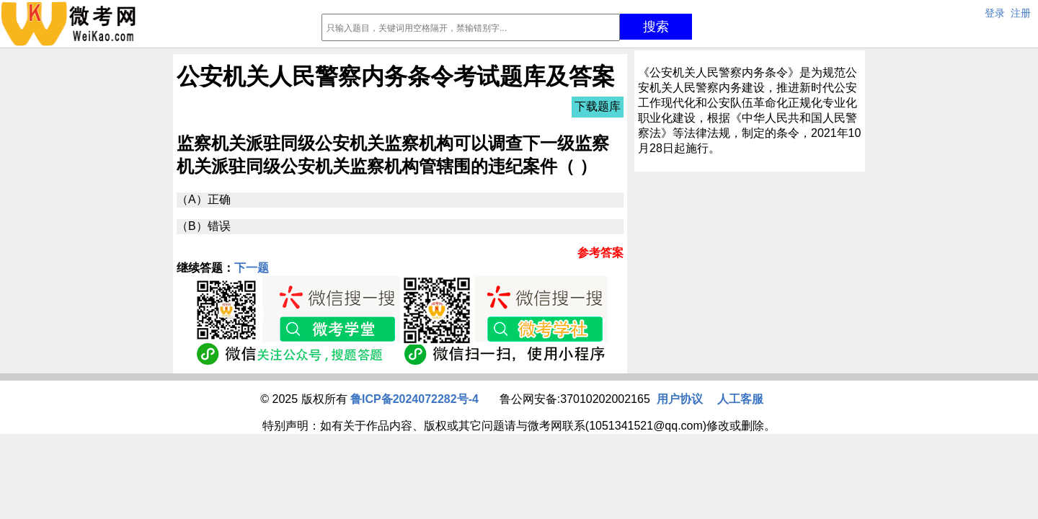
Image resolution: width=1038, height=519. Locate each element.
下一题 (251, 268)
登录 (995, 13)
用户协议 (680, 399)
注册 (1021, 13)
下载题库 (598, 106)
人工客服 (740, 399)
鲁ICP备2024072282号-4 (414, 399)
